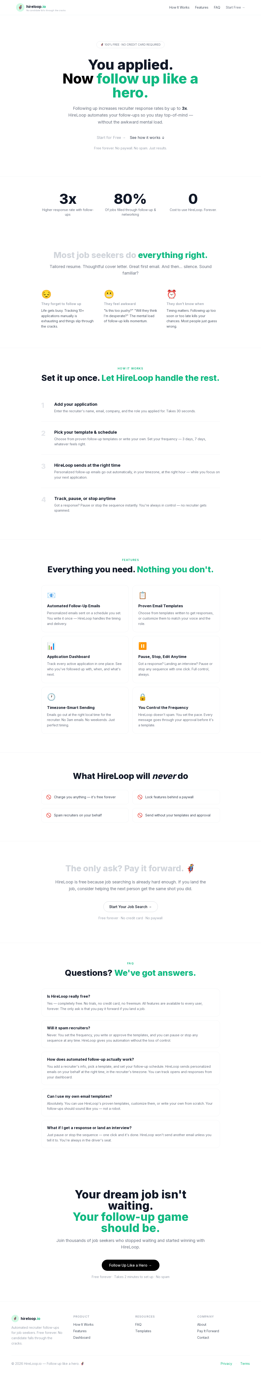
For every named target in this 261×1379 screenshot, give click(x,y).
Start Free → (235, 7)
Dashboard (81, 1337)
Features (201, 7)
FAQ (217, 7)
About (201, 1324)
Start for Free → (111, 137)
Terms (245, 1364)
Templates (143, 1331)
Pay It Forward (208, 1331)
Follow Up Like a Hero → (130, 1265)
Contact (203, 1337)
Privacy (226, 1364)
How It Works (179, 7)
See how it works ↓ (147, 137)
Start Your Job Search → (130, 906)
